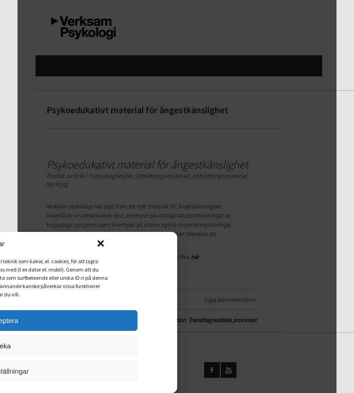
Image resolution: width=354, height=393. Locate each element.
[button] (117, 243)
